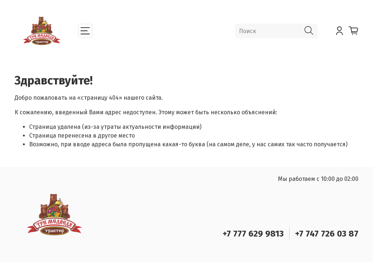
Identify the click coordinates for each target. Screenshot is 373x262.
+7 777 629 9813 (253, 234)
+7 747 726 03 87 (326, 234)
